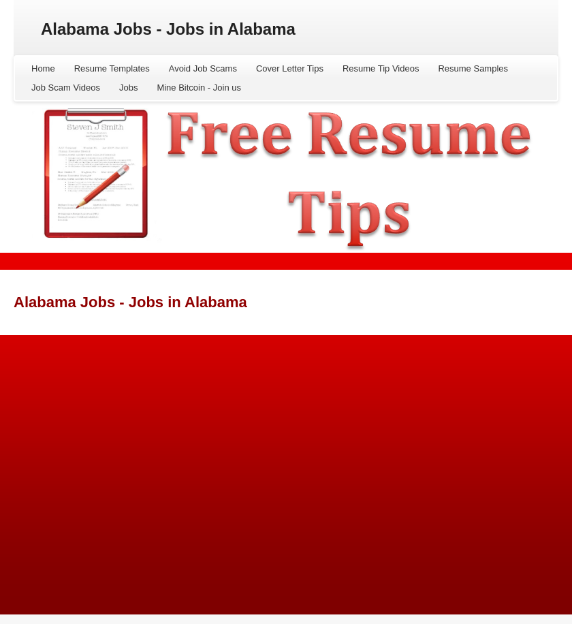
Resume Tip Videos (381, 68)
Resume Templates (112, 68)
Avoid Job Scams (203, 68)
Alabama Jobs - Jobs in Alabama (168, 29)
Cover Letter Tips (289, 68)
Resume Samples (473, 68)
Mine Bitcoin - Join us (199, 87)
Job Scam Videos (65, 87)
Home (43, 68)
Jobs (128, 87)
